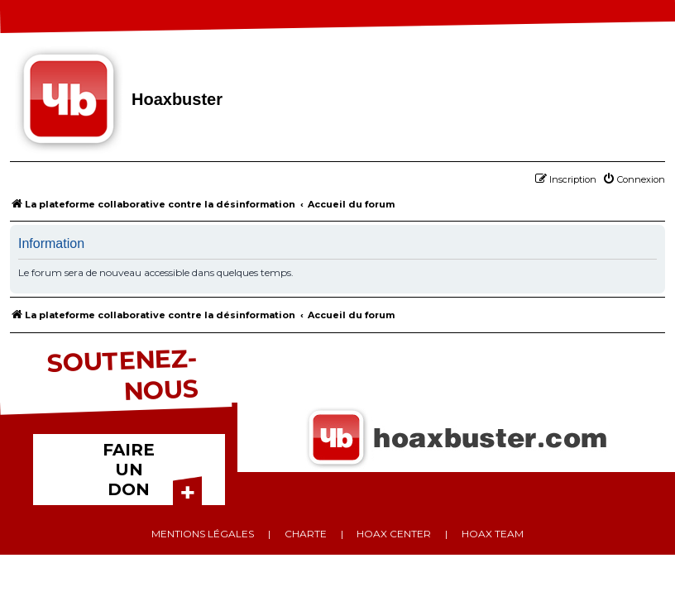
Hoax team (493, 533)
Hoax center (394, 533)
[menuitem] (633, 179)
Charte (306, 533)
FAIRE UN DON (129, 469)
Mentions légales (202, 533)
